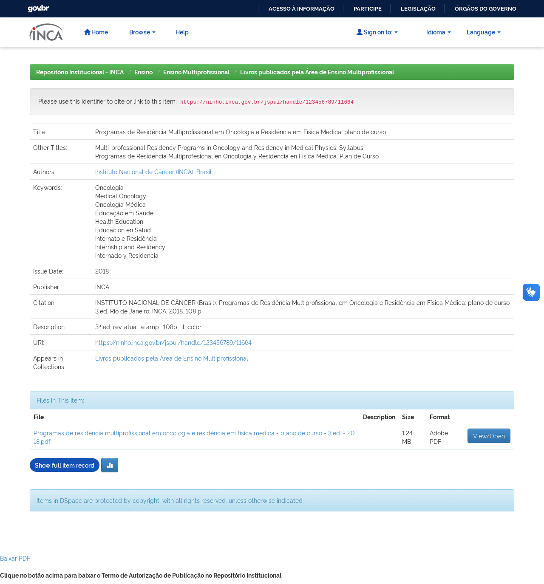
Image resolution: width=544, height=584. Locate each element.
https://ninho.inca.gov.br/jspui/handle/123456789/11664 (173, 342)
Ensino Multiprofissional (196, 72)
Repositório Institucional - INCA (80, 72)
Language (484, 32)
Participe (368, 9)
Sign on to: (377, 32)
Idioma (438, 32)
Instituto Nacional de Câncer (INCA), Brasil (153, 171)
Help (182, 32)
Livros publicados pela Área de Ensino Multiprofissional (317, 72)
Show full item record (64, 465)
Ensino (143, 72)
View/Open (489, 436)
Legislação (418, 9)
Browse (142, 32)
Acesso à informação (301, 9)
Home (96, 32)
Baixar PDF (15, 558)
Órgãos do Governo (485, 9)
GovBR (37, 6)
